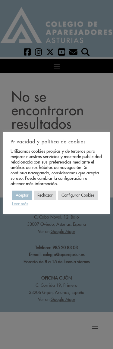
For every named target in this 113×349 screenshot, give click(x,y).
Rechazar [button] (45, 195)
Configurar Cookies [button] (77, 195)
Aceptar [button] (22, 195)
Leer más (20, 204)
